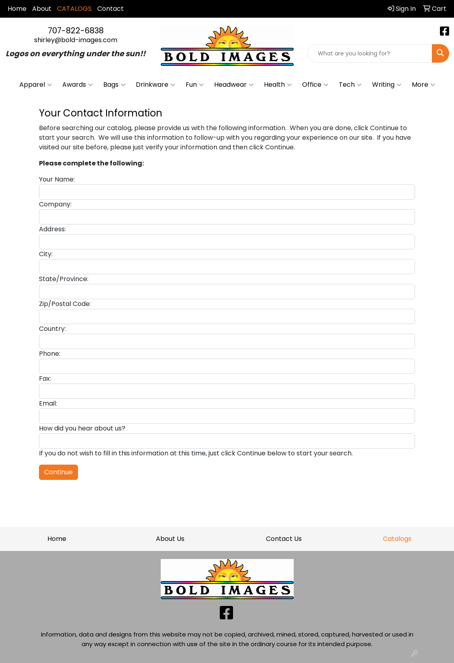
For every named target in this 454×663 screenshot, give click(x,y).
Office (315, 85)
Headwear (234, 85)
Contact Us (284, 538)
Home (17, 8)
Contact (110, 8)
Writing (386, 85)
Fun (195, 85)
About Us (170, 538)
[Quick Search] (369, 53)
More (423, 85)
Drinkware (155, 85)
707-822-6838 (76, 30)
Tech (350, 85)
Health (278, 85)
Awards (77, 85)
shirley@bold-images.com (75, 40)
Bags (114, 85)
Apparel (35, 85)
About (41, 8)
